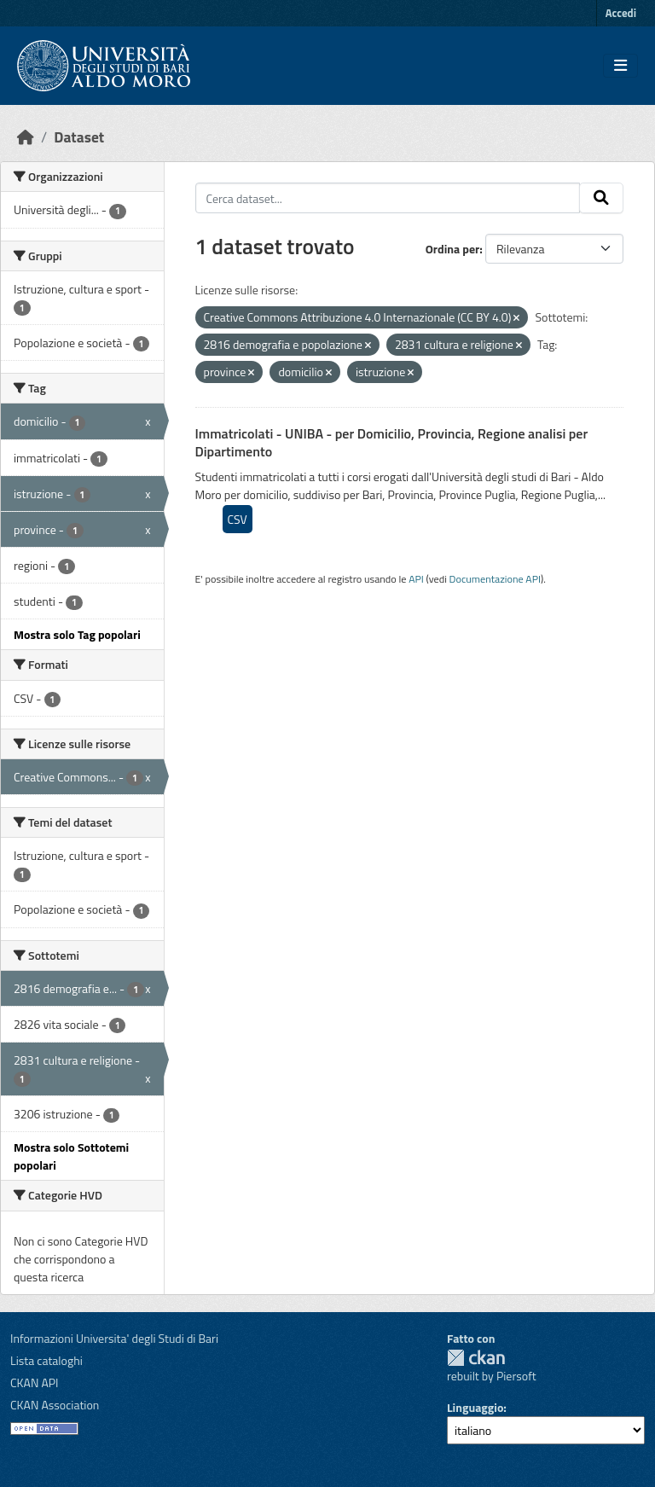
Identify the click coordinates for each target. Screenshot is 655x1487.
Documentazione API (495, 579)
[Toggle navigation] (620, 66)
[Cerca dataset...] (388, 198)
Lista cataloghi (46, 1360)
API (416, 579)
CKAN (476, 1358)
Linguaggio (475, 1407)
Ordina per (453, 249)
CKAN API (34, 1382)
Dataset (79, 136)
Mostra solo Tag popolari (77, 634)
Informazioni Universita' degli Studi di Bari (114, 1338)
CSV (237, 519)
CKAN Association (54, 1405)
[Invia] (601, 198)
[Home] (25, 136)
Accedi (621, 12)
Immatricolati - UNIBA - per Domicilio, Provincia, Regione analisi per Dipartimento (391, 442)
